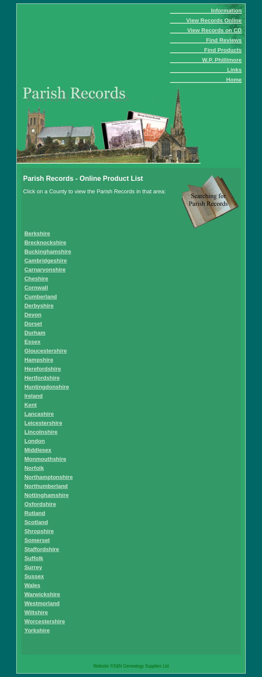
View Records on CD (214, 30)
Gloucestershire (45, 351)
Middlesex (38, 450)
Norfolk (34, 468)
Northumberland (46, 486)
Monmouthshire (45, 459)
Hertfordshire (42, 378)
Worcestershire (44, 621)
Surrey (33, 567)
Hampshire (38, 360)
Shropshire (39, 531)
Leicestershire (43, 423)
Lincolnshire (41, 432)
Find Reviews (224, 40)
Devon (33, 314)
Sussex (34, 576)
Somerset (37, 540)
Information (226, 10)
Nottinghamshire (46, 495)
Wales (32, 585)
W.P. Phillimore (221, 60)
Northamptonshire (48, 477)
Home (234, 79)
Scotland (36, 522)
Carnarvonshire (45, 269)
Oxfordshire (40, 504)
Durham (35, 332)
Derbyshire (39, 305)
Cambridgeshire (45, 260)
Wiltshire (36, 612)
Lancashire (39, 414)
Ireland (33, 396)
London (34, 441)
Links (234, 70)
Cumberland (40, 296)
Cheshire (36, 278)
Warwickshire (42, 594)
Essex (32, 341)
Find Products (222, 50)
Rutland (34, 513)
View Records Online (214, 20)
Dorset (33, 323)
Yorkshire (37, 630)
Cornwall (36, 287)
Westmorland (42, 603)
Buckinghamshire (47, 251)
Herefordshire (42, 369)
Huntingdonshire (46, 387)
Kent (30, 405)
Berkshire (37, 233)
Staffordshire (41, 549)
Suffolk (33, 558)
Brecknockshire (45, 242)
